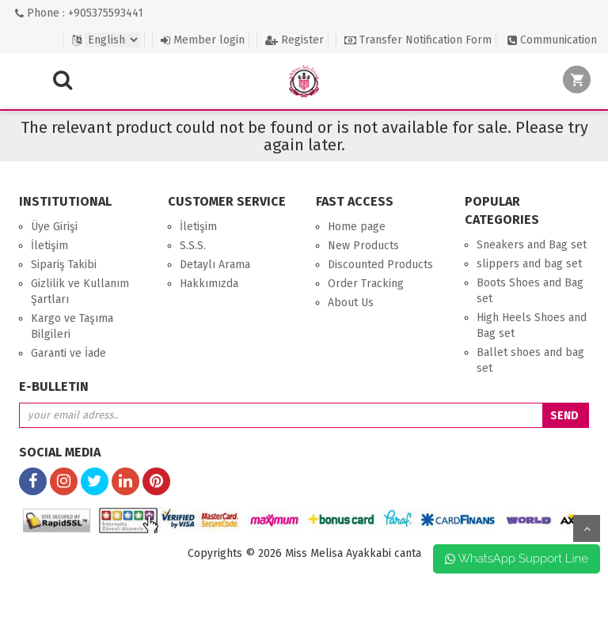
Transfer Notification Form (418, 40)
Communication (552, 40)
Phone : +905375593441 (79, 13)
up (586, 528)
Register (294, 40)
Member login (203, 40)
